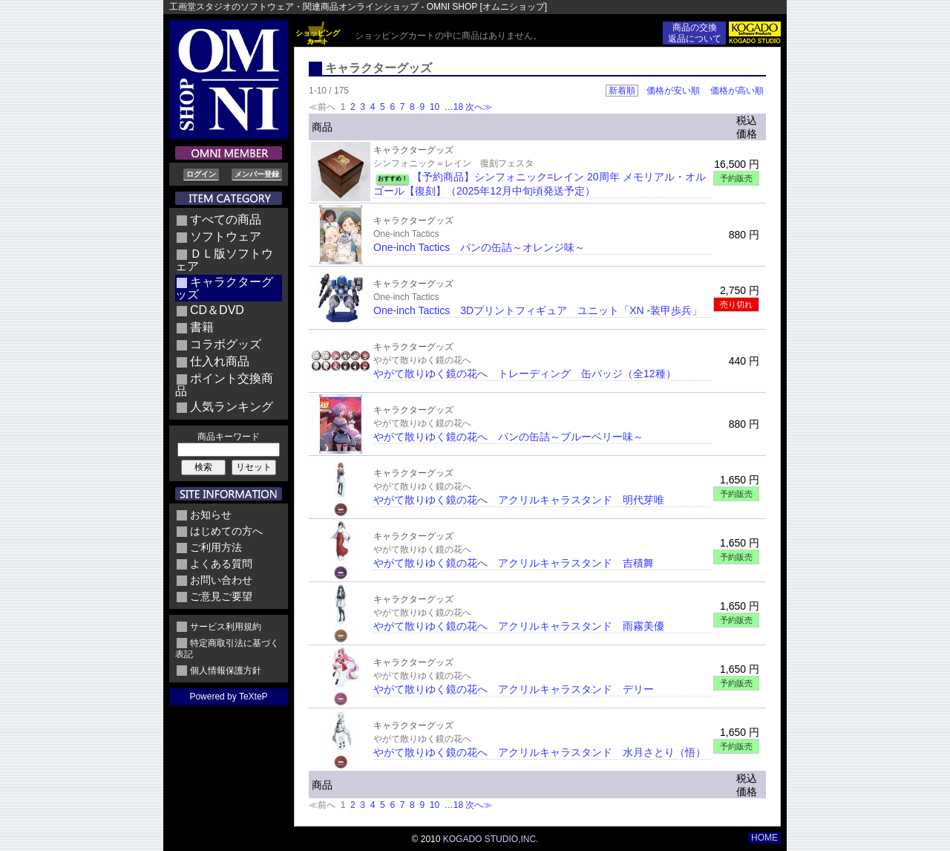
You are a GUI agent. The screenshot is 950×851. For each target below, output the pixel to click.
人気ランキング (231, 406)
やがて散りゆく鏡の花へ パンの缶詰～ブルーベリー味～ (508, 437)
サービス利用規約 (225, 627)
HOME (764, 837)
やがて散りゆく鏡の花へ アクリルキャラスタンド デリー (513, 689)
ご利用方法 (216, 547)
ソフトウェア (225, 236)
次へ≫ (478, 107)
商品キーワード (228, 436)
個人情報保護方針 (225, 670)
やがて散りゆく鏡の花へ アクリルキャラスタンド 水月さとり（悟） (539, 752)
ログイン (201, 174)
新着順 (622, 90)
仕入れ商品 (219, 361)
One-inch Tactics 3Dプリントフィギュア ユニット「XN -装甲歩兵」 (537, 310)
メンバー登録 (257, 174)
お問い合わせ (221, 580)
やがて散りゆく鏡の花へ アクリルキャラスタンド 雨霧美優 (518, 626)
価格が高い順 (737, 90)
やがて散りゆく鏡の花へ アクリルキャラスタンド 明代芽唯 (518, 500)
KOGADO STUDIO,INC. (491, 839)
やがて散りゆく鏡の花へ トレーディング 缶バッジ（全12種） (524, 373)
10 (434, 107)
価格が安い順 (673, 90)
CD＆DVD (217, 310)
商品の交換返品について (694, 33)
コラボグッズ (225, 344)
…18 (452, 107)
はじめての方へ (226, 531)
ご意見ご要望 (221, 596)
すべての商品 (225, 219)
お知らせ (211, 515)
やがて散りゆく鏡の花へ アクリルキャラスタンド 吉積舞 (513, 563)
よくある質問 (221, 564)
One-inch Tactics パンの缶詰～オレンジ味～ (479, 247)
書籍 (202, 327)
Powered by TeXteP (228, 696)
